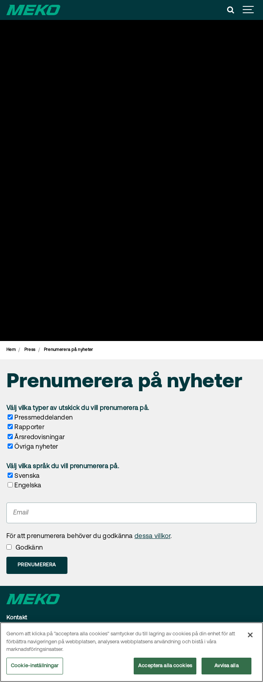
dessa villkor (152, 536)
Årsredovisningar (39, 437)
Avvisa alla (226, 666)
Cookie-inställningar (35, 666)
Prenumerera (37, 565)
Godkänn (29, 548)
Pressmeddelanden (43, 418)
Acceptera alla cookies (165, 666)
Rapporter (29, 427)
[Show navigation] (249, 10)
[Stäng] (250, 635)
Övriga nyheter (36, 447)
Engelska (27, 486)
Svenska (27, 476)
